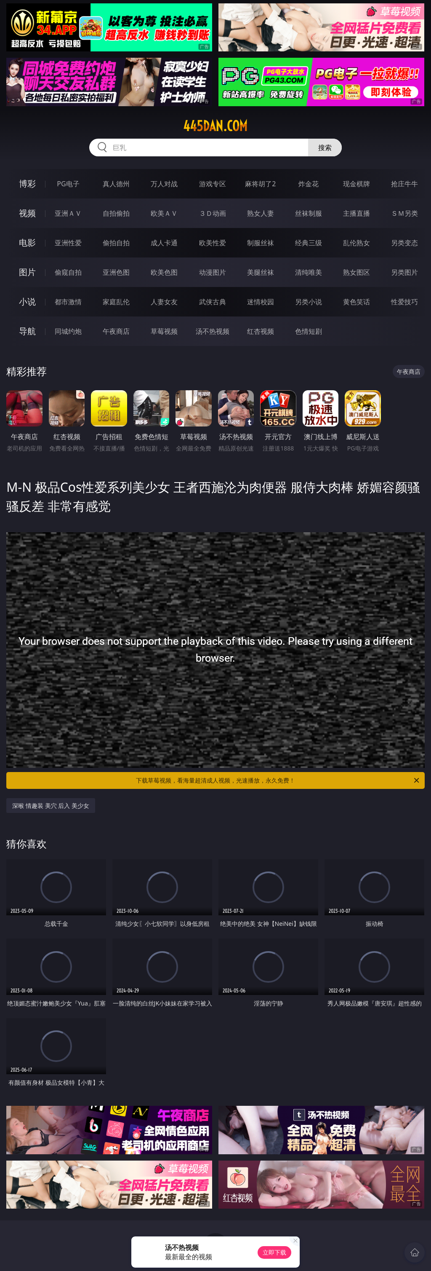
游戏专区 (212, 183)
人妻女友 (164, 301)
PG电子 (68, 183)
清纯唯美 (308, 272)
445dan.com (215, 126)
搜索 (325, 147)
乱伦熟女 (356, 242)
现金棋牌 (356, 183)
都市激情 (68, 301)
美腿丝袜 (260, 272)
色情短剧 (308, 331)
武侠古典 (212, 301)
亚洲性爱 (68, 242)
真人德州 (116, 183)
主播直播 (356, 213)
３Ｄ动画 (212, 213)
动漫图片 (212, 272)
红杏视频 (260, 331)
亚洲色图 (116, 272)
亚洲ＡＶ (68, 213)
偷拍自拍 (116, 242)
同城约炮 (68, 331)
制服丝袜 (260, 242)
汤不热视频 (212, 331)
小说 (27, 301)
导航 (27, 331)
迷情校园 (260, 301)
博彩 (27, 183)
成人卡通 (164, 242)
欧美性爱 (212, 242)
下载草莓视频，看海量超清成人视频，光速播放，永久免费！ (278, 780)
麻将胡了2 (260, 183)
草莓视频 (164, 331)
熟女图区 (356, 272)
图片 (27, 272)
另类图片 (404, 272)
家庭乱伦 (116, 301)
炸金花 (308, 183)
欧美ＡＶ (164, 213)
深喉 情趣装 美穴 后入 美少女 (50, 806)
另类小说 (308, 301)
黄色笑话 (356, 301)
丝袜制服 (308, 213)
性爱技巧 (404, 301)
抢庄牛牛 (404, 183)
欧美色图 (164, 272)
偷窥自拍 (68, 272)
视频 (27, 213)
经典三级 (308, 242)
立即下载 (274, 1252)
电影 (27, 242)
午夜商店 (116, 331)
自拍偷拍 (116, 213)
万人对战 (164, 183)
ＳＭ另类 (404, 213)
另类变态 (404, 242)
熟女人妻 (260, 213)
